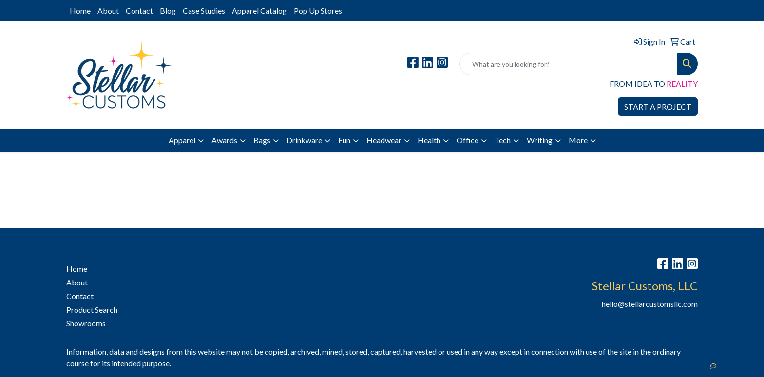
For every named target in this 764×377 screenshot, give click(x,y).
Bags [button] (261, 140)
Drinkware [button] (304, 140)
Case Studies (204, 10)
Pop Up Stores (318, 10)
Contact (139, 10)
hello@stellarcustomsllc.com (650, 303)
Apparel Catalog (259, 10)
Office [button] (467, 140)
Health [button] (429, 140)
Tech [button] (503, 140)
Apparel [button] (182, 140)
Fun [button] (344, 140)
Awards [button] (224, 140)
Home (80, 10)
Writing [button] (540, 140)
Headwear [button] (383, 140)
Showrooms (86, 323)
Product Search (91, 309)
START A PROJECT (657, 106)
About (108, 10)
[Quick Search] (568, 64)
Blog (168, 10)
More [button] (578, 140)
